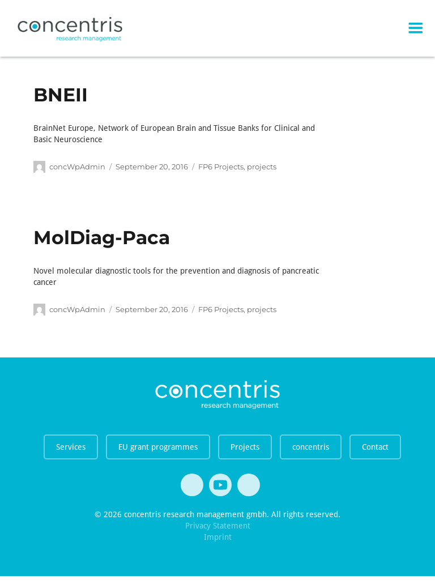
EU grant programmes (158, 446)
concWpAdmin (77, 166)
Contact (375, 446)
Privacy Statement (217, 525)
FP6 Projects (221, 166)
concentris (310, 446)
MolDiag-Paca (101, 237)
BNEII (60, 94)
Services (71, 446)
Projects (245, 446)
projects (261, 166)
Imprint (218, 537)
